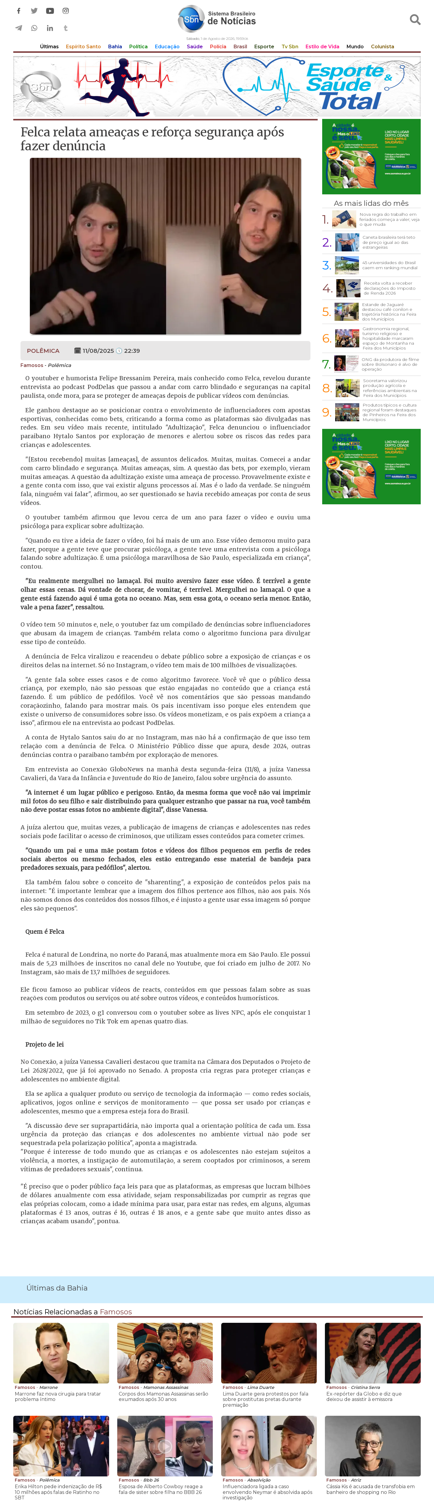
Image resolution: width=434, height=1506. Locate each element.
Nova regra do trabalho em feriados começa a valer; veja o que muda (390, 219)
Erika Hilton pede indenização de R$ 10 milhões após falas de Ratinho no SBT (58, 1492)
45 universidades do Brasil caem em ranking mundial (389, 265)
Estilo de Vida (322, 46)
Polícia (218, 46)
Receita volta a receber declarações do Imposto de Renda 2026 (390, 287)
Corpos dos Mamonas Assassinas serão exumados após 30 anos (163, 1396)
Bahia (115, 46)
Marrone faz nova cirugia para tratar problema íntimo (58, 1396)
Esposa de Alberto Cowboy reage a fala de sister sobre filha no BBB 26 (161, 1489)
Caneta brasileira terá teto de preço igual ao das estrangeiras (389, 242)
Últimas (49, 46)
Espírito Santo (83, 46)
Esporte (264, 46)
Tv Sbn (289, 46)
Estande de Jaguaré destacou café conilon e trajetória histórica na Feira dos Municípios (389, 312)
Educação (167, 46)
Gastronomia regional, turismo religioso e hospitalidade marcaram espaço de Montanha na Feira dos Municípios (388, 338)
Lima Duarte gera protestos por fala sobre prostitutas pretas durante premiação (265, 1399)
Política (138, 46)
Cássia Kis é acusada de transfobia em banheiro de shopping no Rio (370, 1489)
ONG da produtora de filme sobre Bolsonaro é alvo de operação (390, 364)
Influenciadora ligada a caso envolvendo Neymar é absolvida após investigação (267, 1492)
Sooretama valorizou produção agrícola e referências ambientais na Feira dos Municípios (390, 388)
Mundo (355, 46)
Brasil (240, 46)
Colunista (382, 46)
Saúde (195, 46)
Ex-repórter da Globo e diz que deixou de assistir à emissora (364, 1396)
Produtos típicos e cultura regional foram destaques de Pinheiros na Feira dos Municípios (390, 412)
